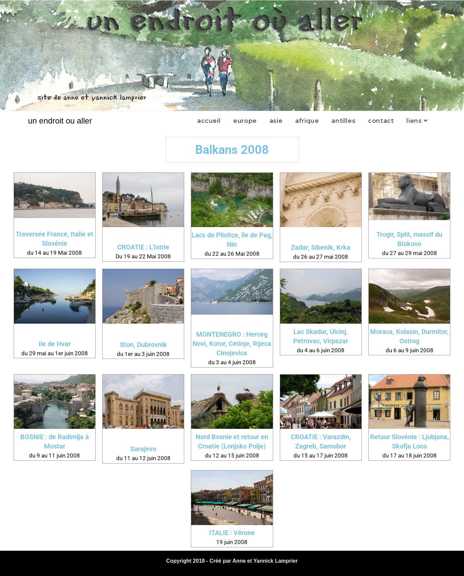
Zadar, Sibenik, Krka (320, 247)
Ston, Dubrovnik (143, 345)
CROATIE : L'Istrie (143, 247)
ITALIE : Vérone (232, 533)
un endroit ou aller (60, 120)
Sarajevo (143, 449)
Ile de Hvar (55, 344)
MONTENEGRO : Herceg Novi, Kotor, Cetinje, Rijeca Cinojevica (232, 343)
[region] (232, 55)
